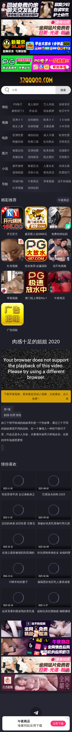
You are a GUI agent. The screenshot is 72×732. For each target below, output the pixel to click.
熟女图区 (48, 157)
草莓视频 (48, 181)
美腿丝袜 (17, 157)
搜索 (63, 90)
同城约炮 (17, 181)
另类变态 (64, 141)
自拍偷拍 (33, 119)
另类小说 (33, 172)
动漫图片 (64, 150)
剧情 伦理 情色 (35, 429)
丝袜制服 (33, 126)
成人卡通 (48, 135)
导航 (5, 184)
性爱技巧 (64, 172)
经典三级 (33, 141)
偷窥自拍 (17, 150)
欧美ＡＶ (48, 119)
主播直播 (48, 126)
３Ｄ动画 (64, 119)
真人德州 (33, 104)
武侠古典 (64, 166)
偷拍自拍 (33, 135)
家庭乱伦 (33, 166)
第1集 (7, 409)
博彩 (5, 107)
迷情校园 (17, 172)
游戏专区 (64, 104)
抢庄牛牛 (64, 111)
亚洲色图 (33, 150)
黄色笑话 (48, 172)
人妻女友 (48, 166)
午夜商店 (33, 181)
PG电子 (17, 104)
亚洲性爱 (17, 135)
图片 (5, 153)
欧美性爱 (64, 135)
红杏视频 (17, 188)
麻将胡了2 (18, 111)
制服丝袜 (17, 141)
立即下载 (58, 723)
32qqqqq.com (36, 80)
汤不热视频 (64, 181)
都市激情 (17, 166)
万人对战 (48, 104)
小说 (5, 168)
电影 (5, 138)
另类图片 (64, 157)
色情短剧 (33, 188)
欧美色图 (48, 150)
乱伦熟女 (48, 141)
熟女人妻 (17, 126)
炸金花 (33, 111)
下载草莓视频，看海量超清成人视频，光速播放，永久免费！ (36, 396)
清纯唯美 (33, 157)
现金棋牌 (48, 111)
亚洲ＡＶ (17, 119)
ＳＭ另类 (64, 126)
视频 (5, 122)
